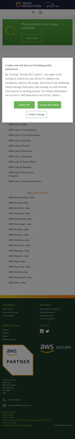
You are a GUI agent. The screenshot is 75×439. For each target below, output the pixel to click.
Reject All (24, 105)
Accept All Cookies (49, 105)
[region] (37, 90)
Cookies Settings (36, 114)
